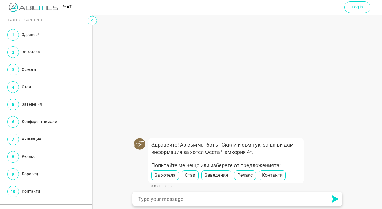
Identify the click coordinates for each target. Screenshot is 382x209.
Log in (357, 7)
